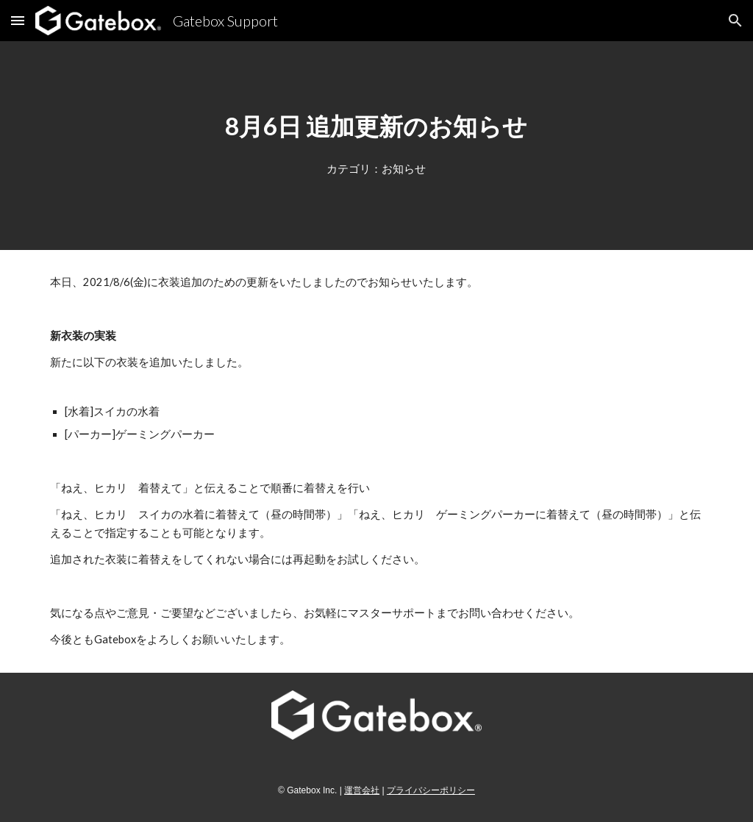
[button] (17, 20)
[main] (376, 126)
